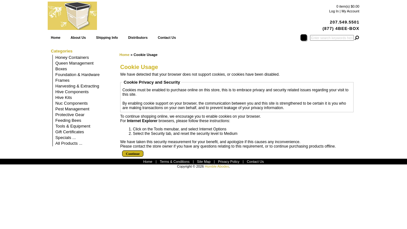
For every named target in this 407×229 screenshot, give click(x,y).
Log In (334, 11)
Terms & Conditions (175, 161)
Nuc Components (71, 103)
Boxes (61, 68)
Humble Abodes (217, 166)
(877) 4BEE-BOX (340, 28)
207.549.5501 (344, 22)
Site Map (204, 161)
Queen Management (74, 63)
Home (55, 37)
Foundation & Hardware (77, 74)
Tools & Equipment (72, 126)
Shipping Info (107, 37)
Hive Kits (63, 97)
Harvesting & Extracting (77, 86)
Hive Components (72, 91)
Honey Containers (72, 57)
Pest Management (72, 109)
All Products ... (68, 143)
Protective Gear (70, 114)
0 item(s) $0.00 (347, 6)
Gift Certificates (69, 131)
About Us (78, 37)
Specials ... (65, 137)
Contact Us (167, 37)
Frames (62, 80)
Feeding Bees (68, 120)
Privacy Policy (228, 161)
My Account (350, 11)
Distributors (138, 37)
